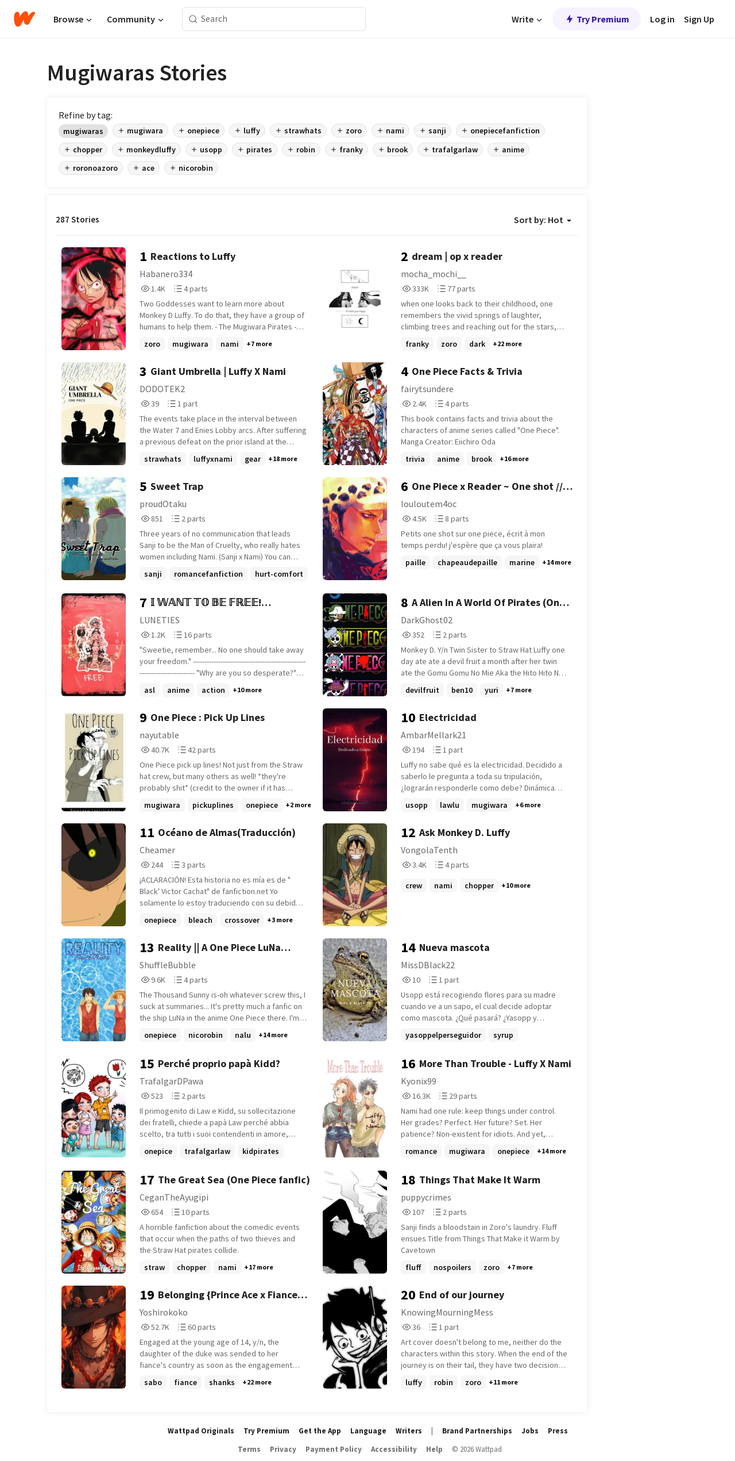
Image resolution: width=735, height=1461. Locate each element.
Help (434, 1449)
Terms (249, 1449)
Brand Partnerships (477, 1431)
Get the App (320, 1431)
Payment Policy (333, 1449)
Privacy (283, 1449)
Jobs (530, 1431)
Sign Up (699, 19)
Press (558, 1431)
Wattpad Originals (201, 1431)
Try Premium (596, 19)
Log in (662, 19)
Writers (409, 1431)
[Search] (193, 19)
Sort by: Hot (542, 219)
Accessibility (394, 1449)
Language (368, 1431)
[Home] (24, 19)
